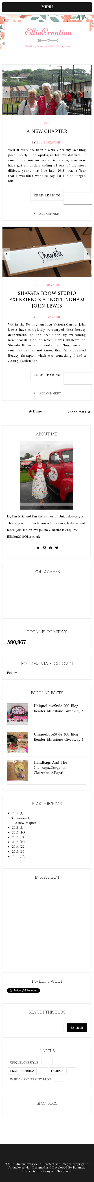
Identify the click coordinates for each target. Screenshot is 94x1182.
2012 (16, 856)
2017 (16, 832)
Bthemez (79, 1167)
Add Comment (50, 213)
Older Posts (79, 412)
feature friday (22, 1071)
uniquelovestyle (24, 1062)
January (22, 818)
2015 (16, 842)
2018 (47, 123)
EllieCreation (48, 142)
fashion (57, 1071)
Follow (12, 673)
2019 (16, 813)
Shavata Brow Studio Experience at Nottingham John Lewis (47, 300)
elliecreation (47, 285)
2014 (16, 847)
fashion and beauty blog (30, 1079)
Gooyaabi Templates (57, 1171)
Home (35, 411)
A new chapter (47, 131)
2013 (16, 852)
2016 (16, 837)
